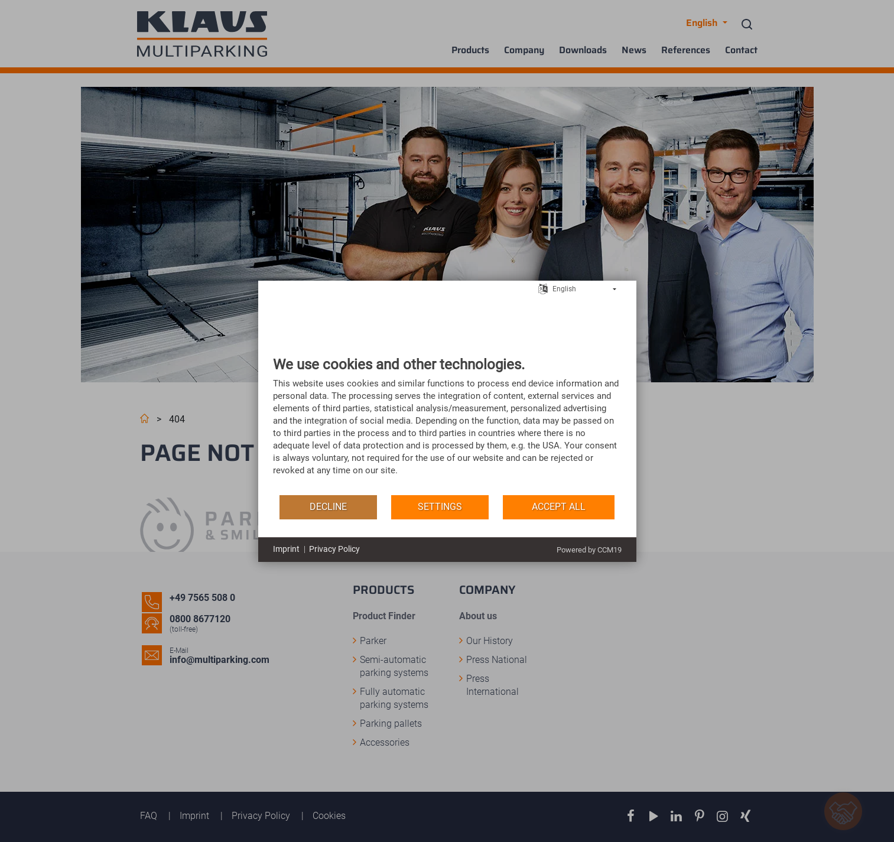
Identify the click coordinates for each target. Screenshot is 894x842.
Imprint (286, 549)
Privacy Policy (334, 549)
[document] (447, 424)
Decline (328, 506)
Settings (440, 506)
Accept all (559, 506)
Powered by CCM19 (589, 549)
